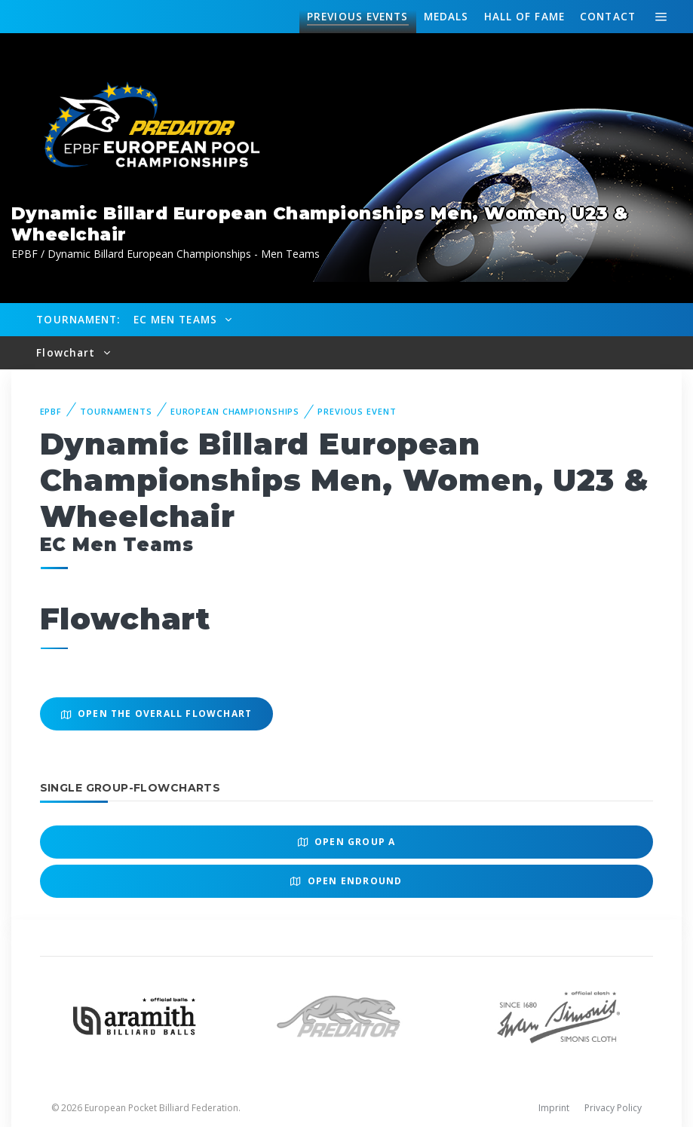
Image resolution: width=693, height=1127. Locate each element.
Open (347, 841)
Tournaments (116, 411)
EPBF (51, 411)
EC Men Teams (177, 319)
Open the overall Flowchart (157, 713)
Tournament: (78, 319)
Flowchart (67, 352)
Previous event (356, 411)
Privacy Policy (613, 1107)
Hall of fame (524, 16)
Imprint (553, 1107)
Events (357, 16)
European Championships (234, 411)
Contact (608, 16)
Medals (446, 16)
